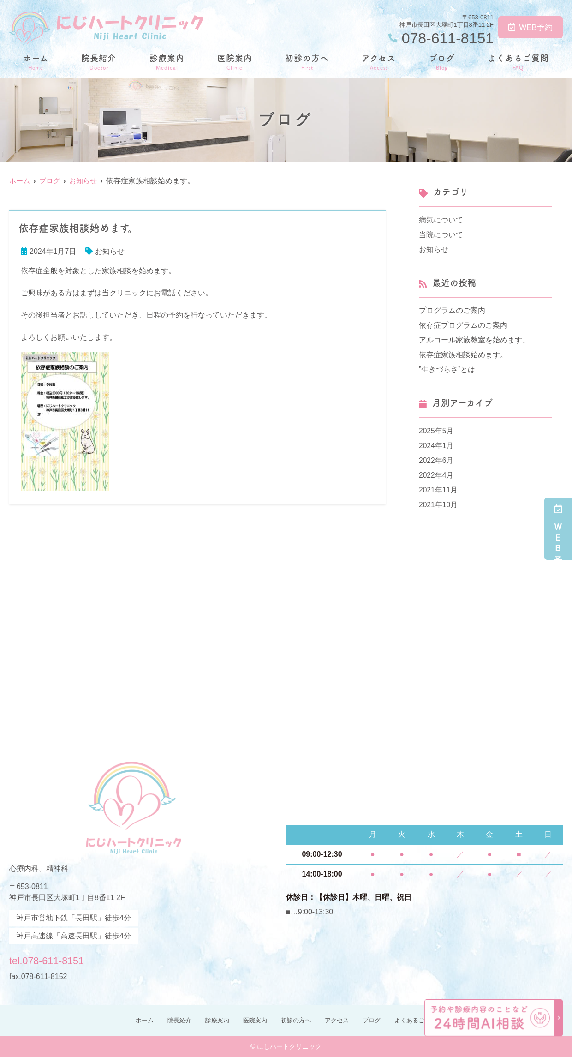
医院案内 (234, 62)
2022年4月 (436, 475)
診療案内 (167, 62)
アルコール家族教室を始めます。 (474, 340)
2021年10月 (438, 505)
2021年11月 (438, 490)
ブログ (442, 62)
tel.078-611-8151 (68, 958)
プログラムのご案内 (452, 310)
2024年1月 (436, 446)
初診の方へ (307, 62)
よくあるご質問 (518, 62)
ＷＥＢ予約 (558, 528)
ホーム (35, 62)
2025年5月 (436, 431)
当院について (441, 235)
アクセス (379, 62)
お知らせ (110, 251)
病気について (441, 220)
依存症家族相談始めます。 (463, 355)
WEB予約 (530, 27)
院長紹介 (98, 62)
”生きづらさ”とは (447, 369)
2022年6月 (436, 460)
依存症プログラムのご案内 (463, 325)
